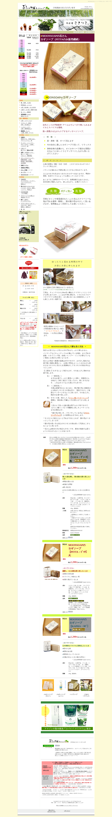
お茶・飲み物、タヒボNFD (28, 107)
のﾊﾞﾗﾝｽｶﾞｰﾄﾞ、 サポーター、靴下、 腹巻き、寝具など (28, 205)
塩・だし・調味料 (26, 112)
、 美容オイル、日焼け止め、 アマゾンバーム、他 (28, 139)
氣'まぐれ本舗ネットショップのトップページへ (67, 805)
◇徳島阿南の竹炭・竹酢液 (26, 225)
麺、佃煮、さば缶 (26, 102)
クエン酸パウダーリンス (78, 398)
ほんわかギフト (24, 245)
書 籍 (23, 209)
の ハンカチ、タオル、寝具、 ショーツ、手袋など (28, 188)
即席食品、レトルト (26, 105)
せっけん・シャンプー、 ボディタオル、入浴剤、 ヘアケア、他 (28, 144)
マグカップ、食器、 (26, 123)
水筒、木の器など (26, 124)
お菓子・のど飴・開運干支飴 (29, 109)
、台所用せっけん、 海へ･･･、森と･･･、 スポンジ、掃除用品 (28, 154)
